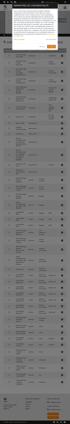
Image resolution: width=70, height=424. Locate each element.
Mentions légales (19, 39)
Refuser (42, 46)
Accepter (51, 46)
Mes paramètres (51, 39)
